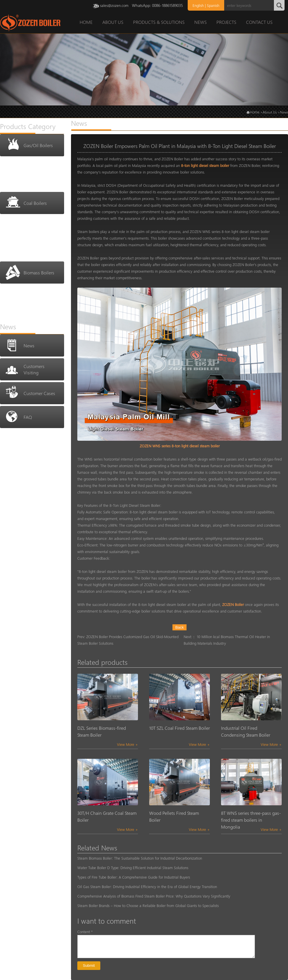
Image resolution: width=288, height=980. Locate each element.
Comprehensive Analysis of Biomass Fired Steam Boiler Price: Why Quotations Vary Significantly (153, 896)
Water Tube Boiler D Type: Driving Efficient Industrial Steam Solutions (132, 867)
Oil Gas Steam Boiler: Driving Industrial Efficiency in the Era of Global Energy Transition (147, 886)
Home (255, 111)
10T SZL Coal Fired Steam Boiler (179, 728)
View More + (127, 744)
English (198, 5)
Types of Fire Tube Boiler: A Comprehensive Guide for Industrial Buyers (133, 877)
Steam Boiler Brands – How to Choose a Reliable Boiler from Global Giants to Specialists (148, 905)
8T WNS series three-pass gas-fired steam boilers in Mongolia (251, 820)
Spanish (213, 5)
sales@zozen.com (114, 5)
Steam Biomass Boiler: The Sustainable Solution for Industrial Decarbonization (139, 858)
